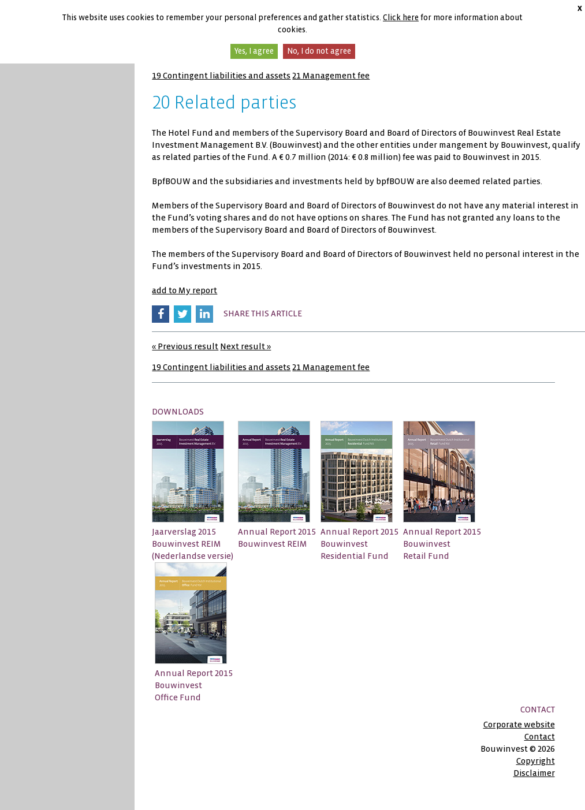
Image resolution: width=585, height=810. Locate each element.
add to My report (184, 290)
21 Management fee (331, 75)
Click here (401, 17)
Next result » (245, 346)
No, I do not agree (319, 51)
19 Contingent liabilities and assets (221, 75)
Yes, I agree (254, 51)
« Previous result (185, 346)
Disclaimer (534, 773)
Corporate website (519, 724)
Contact (539, 736)
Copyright (535, 761)
